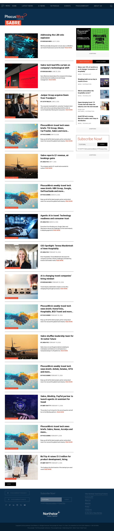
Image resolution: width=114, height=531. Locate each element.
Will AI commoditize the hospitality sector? (86, 92)
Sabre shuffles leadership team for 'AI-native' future (56, 337)
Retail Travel (83, 528)
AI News (41, 6)
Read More (68, 48)
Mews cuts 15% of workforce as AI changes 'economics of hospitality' (88, 69)
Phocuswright (82, 6)
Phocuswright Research (16, 493)
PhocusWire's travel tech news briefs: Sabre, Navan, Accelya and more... (57, 429)
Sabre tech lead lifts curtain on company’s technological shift (55, 66)
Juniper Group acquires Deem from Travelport (55, 96)
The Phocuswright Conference (42, 528)
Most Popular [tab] (84, 61)
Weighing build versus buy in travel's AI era (87, 80)
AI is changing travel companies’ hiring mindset (56, 277)
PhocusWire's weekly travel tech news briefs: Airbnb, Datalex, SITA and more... (57, 369)
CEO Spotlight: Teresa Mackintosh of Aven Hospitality (56, 247)
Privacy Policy (103, 149)
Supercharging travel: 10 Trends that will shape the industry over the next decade (88, 104)
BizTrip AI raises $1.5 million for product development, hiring (56, 458)
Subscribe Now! (90, 139)
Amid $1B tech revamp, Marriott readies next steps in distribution (88, 118)
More (10, 484)
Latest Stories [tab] (101, 61)
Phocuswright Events (17, 499)
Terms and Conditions (90, 149)
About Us (98, 6)
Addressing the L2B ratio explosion (53, 36)
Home (14, 6)
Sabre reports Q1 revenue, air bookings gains (55, 156)
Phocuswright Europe (56, 528)
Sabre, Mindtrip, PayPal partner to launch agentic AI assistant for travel (57, 399)
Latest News (27, 6)
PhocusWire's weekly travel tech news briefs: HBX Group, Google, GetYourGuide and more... (56, 188)
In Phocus (54, 6)
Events (67, 6)
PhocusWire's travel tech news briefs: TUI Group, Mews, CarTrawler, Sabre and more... (55, 128)
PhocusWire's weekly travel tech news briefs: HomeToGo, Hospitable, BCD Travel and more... (56, 310)
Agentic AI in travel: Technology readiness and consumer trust (56, 217)
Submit (102, 144)
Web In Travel (76, 528)
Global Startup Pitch (67, 528)
